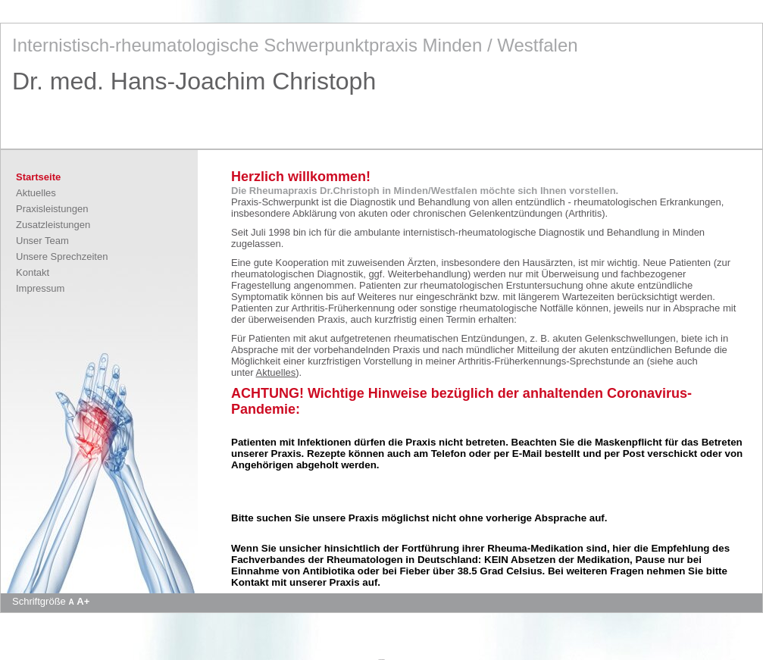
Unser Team (42, 240)
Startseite (38, 177)
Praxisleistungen (52, 208)
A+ (83, 601)
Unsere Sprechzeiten (62, 256)
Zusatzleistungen (53, 224)
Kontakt (32, 272)
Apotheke (381, 659)
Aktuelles (36, 193)
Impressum (40, 288)
